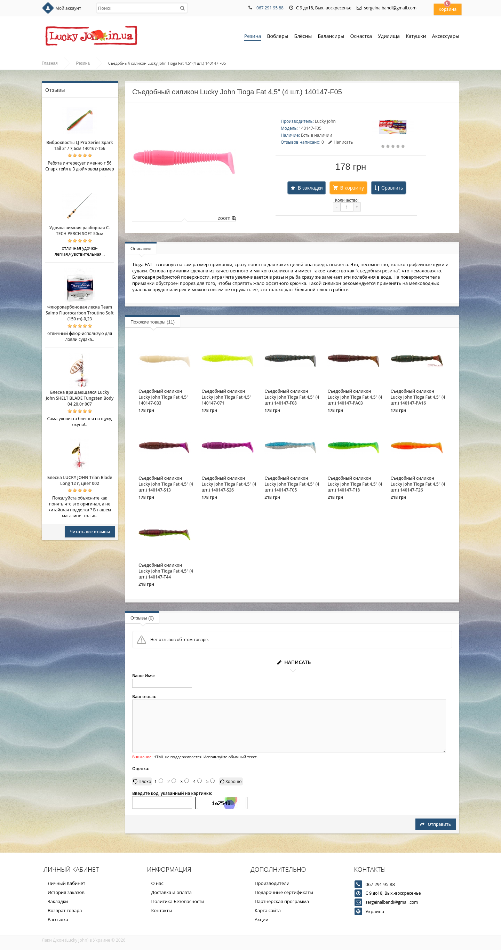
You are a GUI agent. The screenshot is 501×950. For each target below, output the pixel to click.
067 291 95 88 (270, 8)
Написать (340, 142)
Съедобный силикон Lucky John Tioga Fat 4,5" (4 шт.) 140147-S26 (228, 484)
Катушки (416, 37)
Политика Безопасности (177, 901)
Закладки (58, 901)
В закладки (310, 188)
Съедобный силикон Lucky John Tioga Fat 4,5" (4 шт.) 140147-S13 (165, 484)
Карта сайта (268, 910)
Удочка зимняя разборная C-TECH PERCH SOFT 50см (79, 231)
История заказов (66, 892)
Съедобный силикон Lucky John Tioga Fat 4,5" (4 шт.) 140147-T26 (418, 484)
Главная (50, 63)
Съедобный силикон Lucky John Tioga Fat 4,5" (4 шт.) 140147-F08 (291, 397)
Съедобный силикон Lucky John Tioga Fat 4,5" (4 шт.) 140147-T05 (291, 484)
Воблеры (277, 37)
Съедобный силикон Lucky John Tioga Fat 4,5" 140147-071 (226, 397)
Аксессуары (445, 36)
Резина (252, 37)
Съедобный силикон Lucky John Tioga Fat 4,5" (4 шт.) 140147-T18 (354, 484)
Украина (375, 911)
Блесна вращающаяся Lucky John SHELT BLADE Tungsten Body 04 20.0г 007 (79, 398)
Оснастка (361, 37)
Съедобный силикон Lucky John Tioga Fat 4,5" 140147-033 (163, 397)
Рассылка (58, 919)
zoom (227, 218)
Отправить (435, 824)
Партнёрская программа (282, 901)
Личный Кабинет (66, 883)
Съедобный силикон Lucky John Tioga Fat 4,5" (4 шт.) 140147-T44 (165, 571)
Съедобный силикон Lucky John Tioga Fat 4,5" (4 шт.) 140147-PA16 (418, 397)
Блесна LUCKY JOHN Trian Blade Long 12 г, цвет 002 (79, 480)
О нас (157, 883)
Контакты (161, 910)
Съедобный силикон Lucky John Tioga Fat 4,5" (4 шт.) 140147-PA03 (354, 397)
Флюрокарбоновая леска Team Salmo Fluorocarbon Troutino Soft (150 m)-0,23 (80, 313)
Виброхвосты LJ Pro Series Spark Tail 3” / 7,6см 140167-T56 (79, 145)
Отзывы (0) (142, 618)
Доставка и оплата (171, 892)
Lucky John (325, 121)
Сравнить (392, 188)
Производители (272, 883)
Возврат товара (65, 910)
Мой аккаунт (68, 8)
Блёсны (303, 37)
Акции (262, 919)
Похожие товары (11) (152, 322)
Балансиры (331, 37)
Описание (140, 248)
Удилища (389, 37)
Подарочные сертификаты (284, 892)
